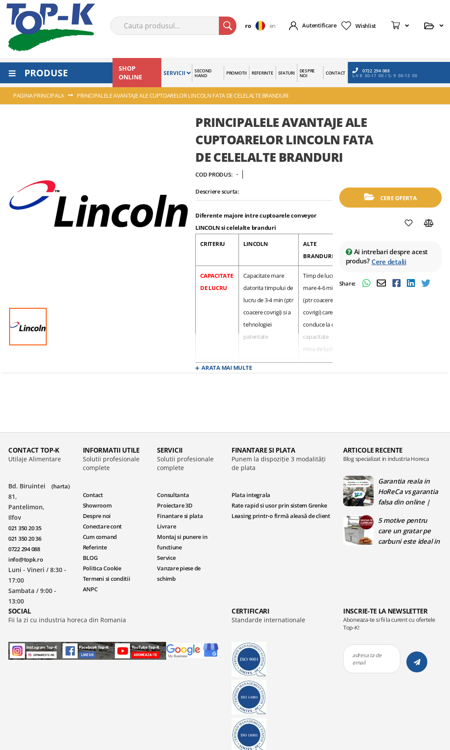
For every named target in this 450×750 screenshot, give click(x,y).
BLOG (90, 558)
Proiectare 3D (175, 505)
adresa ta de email (367, 658)
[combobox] (173, 26)
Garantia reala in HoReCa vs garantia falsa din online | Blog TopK (408, 491)
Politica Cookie (102, 568)
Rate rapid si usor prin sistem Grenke (279, 505)
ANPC (90, 589)
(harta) (60, 486)
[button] (257, 26)
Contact (93, 495)
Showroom (97, 505)
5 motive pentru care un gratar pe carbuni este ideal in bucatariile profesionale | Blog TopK (409, 530)
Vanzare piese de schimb (179, 573)
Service (166, 558)
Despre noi (97, 516)
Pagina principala (38, 95)
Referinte (95, 547)
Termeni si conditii (106, 579)
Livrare (166, 526)
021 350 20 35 (24, 528)
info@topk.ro (25, 559)
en (272, 26)
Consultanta (173, 495)
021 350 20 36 (24, 538)
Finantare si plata (180, 516)
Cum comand (100, 537)
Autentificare (319, 25)
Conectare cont (102, 526)
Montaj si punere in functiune (182, 542)
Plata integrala (251, 495)
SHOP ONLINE (130, 72)
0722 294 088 (371, 70)
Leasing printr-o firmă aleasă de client (281, 516)
